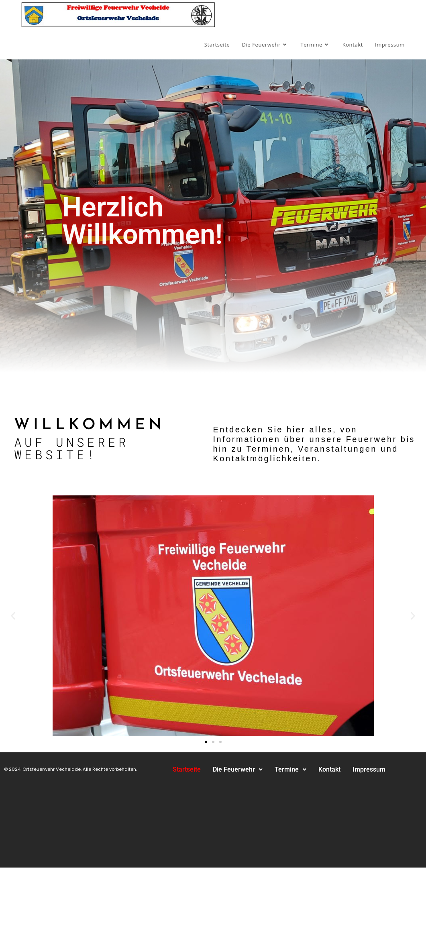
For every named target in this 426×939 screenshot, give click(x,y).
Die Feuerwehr (238, 769)
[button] (13, 616)
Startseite (187, 769)
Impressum (369, 769)
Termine (290, 769)
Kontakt (329, 769)
